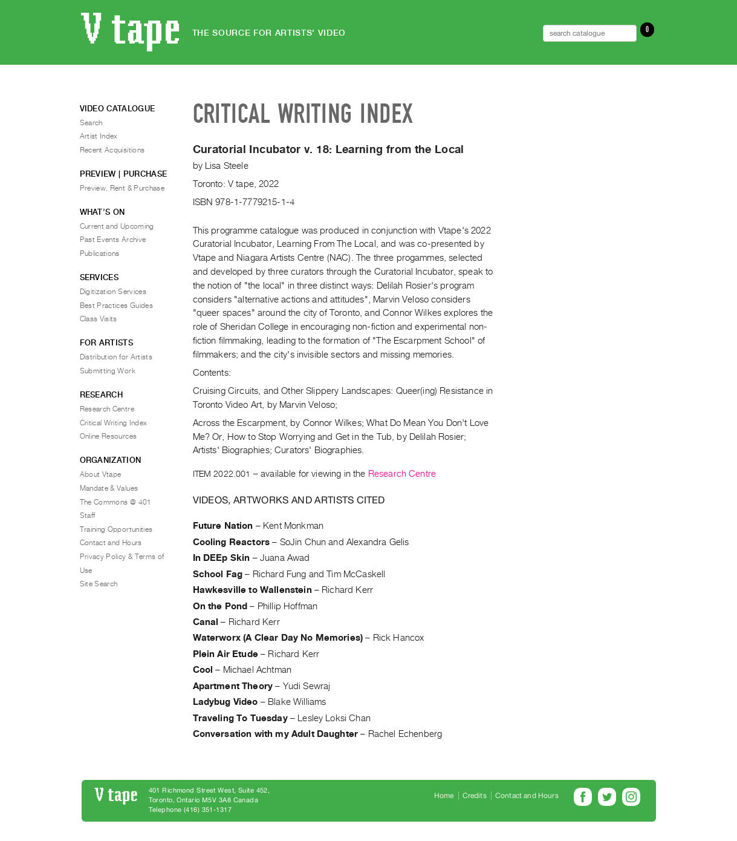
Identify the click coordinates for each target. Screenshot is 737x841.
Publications (100, 253)
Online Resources (108, 436)
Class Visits (98, 319)
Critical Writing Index (114, 423)
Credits (475, 795)
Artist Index (99, 136)
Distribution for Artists (116, 357)
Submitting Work (107, 371)
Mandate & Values (109, 488)
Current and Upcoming (117, 226)
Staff (88, 515)
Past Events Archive (113, 239)
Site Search (99, 584)
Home (444, 795)
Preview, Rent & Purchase (122, 188)
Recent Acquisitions (112, 150)
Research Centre (402, 474)
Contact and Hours (111, 542)
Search (91, 123)
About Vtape (101, 474)
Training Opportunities (116, 529)
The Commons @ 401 (116, 502)
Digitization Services (113, 291)
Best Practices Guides (117, 305)
